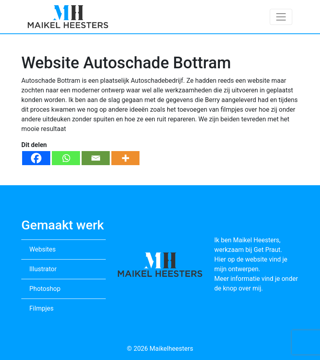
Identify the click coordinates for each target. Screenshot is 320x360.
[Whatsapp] (66, 158)
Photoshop (44, 288)
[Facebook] (36, 158)
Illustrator (43, 269)
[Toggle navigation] (281, 17)
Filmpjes (41, 308)
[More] (125, 158)
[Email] (96, 158)
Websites (42, 249)
